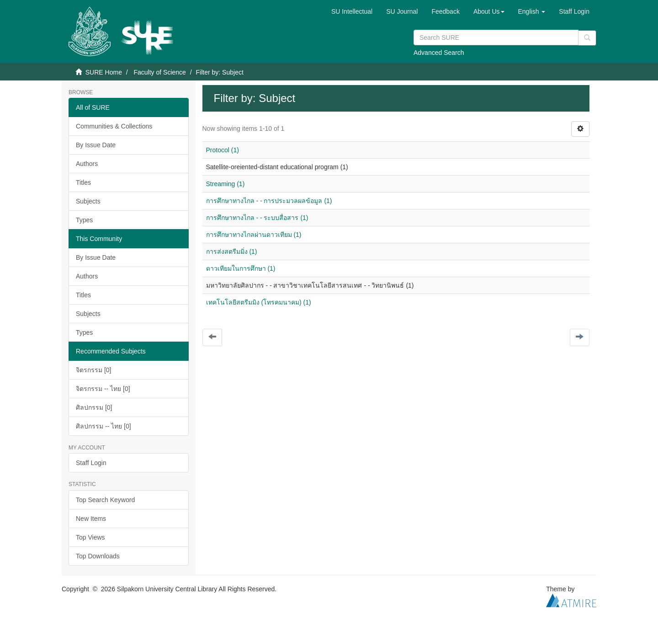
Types (84, 220)
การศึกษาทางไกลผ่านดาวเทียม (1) (254, 234)
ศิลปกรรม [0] (94, 407)
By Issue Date (96, 145)
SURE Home (103, 72)
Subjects (88, 201)
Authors (87, 163)
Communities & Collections (114, 126)
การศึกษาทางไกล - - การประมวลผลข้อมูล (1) (269, 200)
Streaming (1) (225, 183)
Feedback (445, 11)
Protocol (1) (222, 150)
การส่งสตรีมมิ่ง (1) (231, 251)
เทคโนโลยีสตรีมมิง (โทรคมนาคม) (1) (258, 302)
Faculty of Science (159, 72)
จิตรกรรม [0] (93, 370)
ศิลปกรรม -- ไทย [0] (103, 426)
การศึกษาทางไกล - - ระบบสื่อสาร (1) (257, 217)
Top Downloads (98, 556)
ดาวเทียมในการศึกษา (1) (241, 268)
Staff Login (91, 462)
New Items (91, 518)
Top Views (90, 537)
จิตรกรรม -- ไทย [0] (103, 388)
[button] (489, 11)
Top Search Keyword (105, 499)
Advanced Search (439, 52)
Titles (83, 182)
